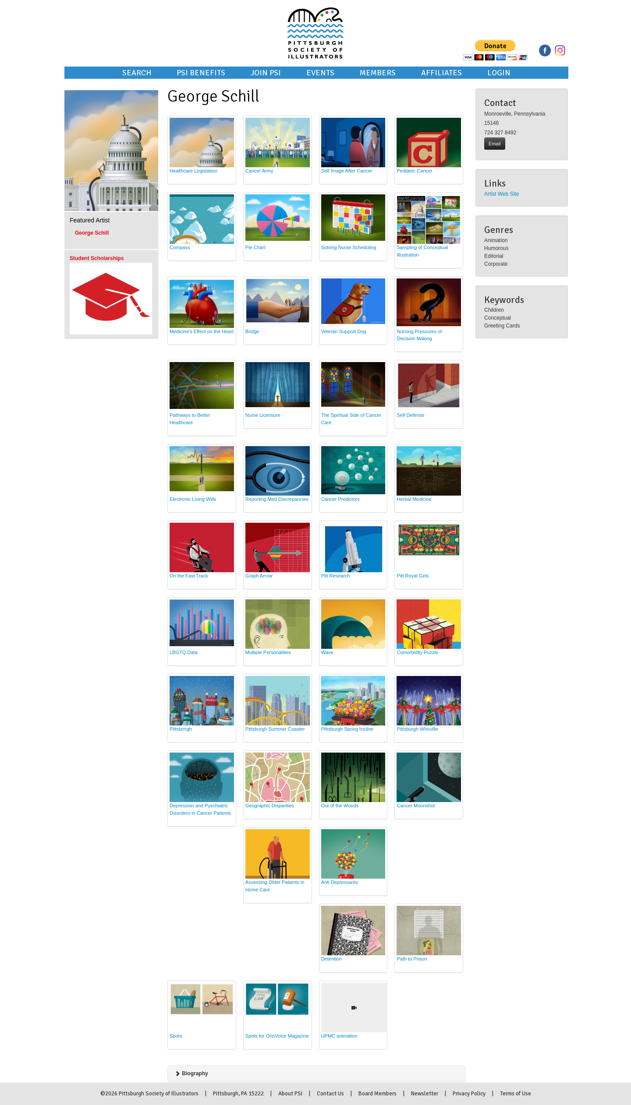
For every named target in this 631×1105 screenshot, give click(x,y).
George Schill (92, 233)
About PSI (290, 1093)
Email (495, 143)
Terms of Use (515, 1093)
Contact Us (330, 1093)
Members (378, 72)
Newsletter (424, 1093)
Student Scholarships (97, 258)
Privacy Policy (469, 1093)
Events (320, 72)
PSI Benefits (201, 72)
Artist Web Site (501, 194)
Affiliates (441, 72)
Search (136, 72)
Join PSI (266, 72)
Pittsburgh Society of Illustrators (315, 21)
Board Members (377, 1093)
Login (498, 72)
